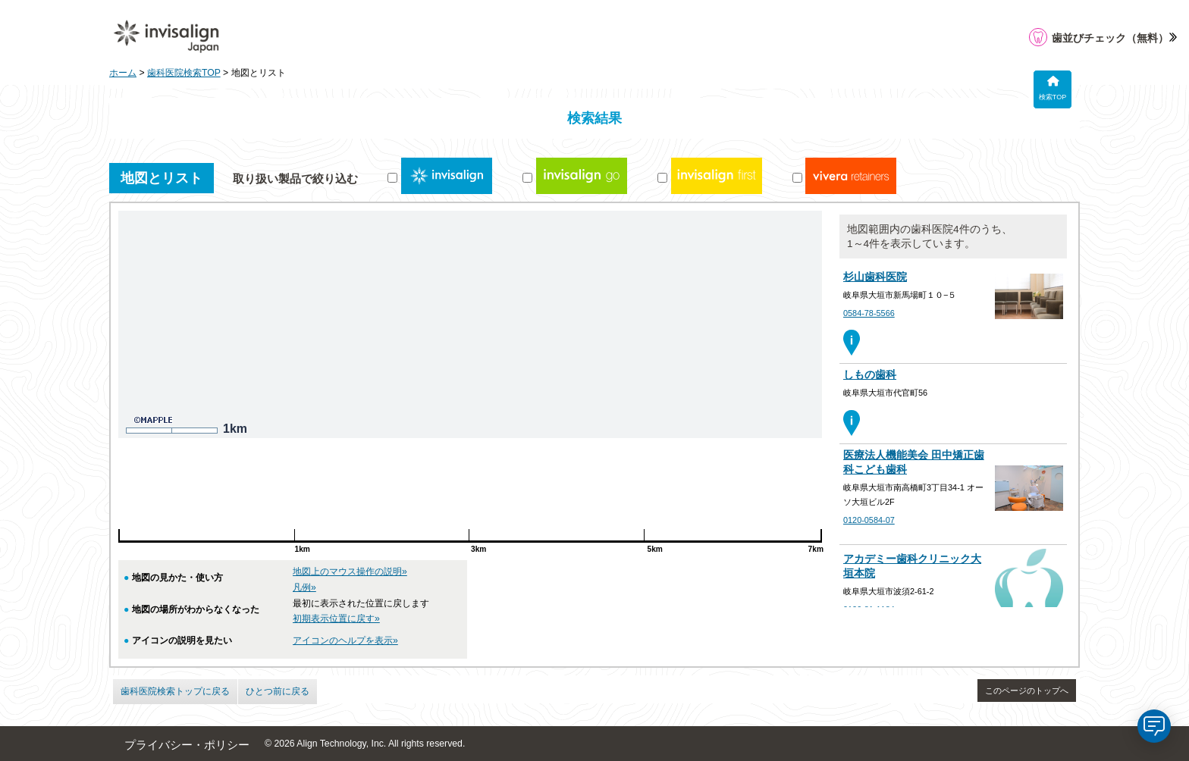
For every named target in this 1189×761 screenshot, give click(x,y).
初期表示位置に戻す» (336, 618)
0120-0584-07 (869, 520)
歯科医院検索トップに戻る (175, 691)
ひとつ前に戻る (277, 691)
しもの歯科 (869, 374)
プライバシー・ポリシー (186, 745)
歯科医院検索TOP (184, 72)
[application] (1154, 726)
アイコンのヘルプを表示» (345, 640)
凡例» (304, 587)
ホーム (122, 72)
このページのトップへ (1026, 690)
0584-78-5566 (869, 313)
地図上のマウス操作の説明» (350, 571)
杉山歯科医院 (875, 277)
